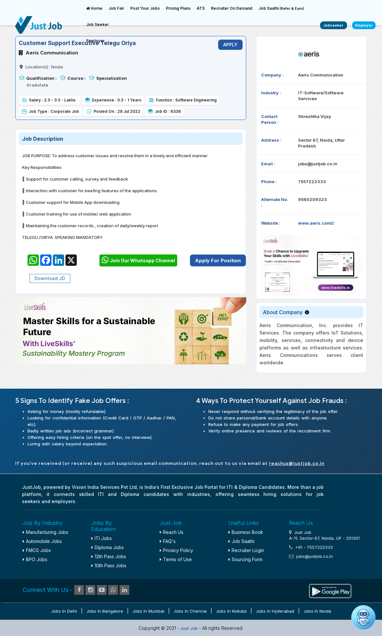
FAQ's (168, 541)
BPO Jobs (35, 559)
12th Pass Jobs (108, 556)
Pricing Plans (178, 8)
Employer (95, 40)
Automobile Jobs (42, 541)
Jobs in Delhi (64, 611)
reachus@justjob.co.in (296, 463)
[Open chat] (363, 617)
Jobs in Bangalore (105, 611)
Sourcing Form (245, 559)
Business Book (245, 532)
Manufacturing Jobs (45, 532)
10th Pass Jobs (108, 565)
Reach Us (171, 532)
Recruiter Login (246, 550)
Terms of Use (176, 559)
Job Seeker (97, 24)
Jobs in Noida (317, 611)
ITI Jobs (101, 538)
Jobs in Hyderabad (275, 611)
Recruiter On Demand (231, 8)
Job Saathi (281, 8)
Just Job (189, 628)
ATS (201, 8)
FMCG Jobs (37, 550)
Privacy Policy (176, 550)
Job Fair (116, 8)
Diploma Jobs (107, 547)
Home (94, 8)
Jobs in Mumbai (148, 611)
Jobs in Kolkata (231, 611)
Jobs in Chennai (190, 611)
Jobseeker (333, 25)
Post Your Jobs (145, 8)
